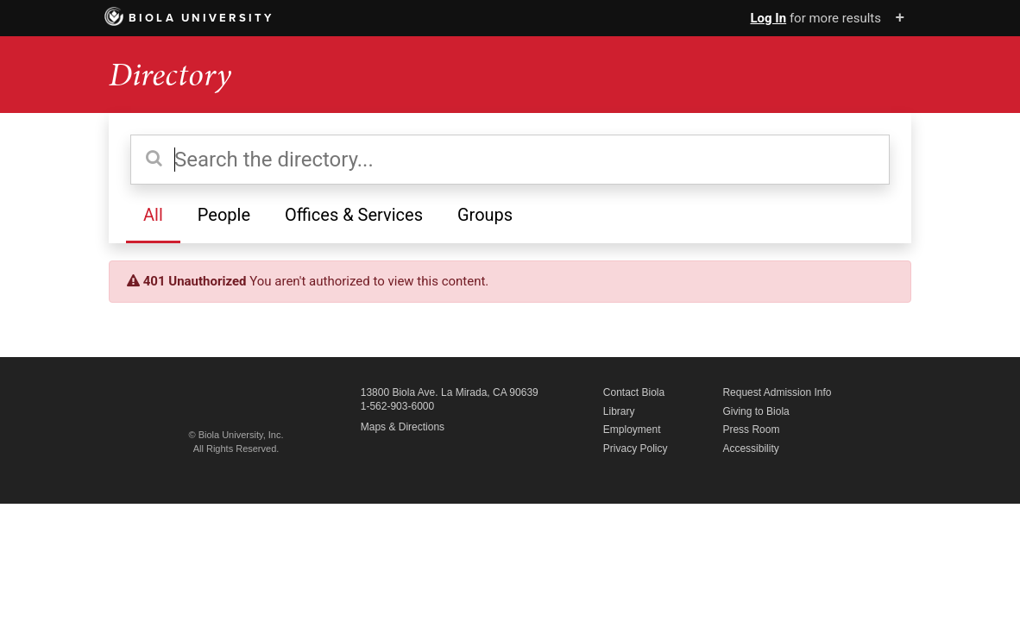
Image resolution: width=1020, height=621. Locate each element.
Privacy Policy (635, 448)
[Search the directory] (510, 160)
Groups (485, 214)
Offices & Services (354, 214)
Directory (170, 74)
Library (619, 411)
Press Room (750, 429)
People (224, 214)
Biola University (189, 18)
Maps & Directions (402, 427)
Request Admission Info (776, 392)
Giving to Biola (755, 411)
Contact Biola (633, 392)
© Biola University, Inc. (236, 435)
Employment (632, 429)
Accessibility (750, 448)
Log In (768, 18)
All (153, 214)
